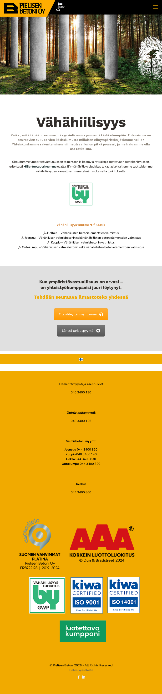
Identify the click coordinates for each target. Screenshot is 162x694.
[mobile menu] (156, 7)
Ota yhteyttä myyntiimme (81, 314)
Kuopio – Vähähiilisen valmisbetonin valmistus (83, 242)
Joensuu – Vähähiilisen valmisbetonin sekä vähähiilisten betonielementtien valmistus (83, 238)
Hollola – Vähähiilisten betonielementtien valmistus (83, 233)
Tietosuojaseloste (81, 670)
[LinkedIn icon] (83, 677)
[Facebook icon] (78, 677)
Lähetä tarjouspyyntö (81, 330)
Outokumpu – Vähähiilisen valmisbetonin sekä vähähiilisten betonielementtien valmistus (83, 247)
